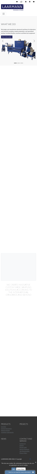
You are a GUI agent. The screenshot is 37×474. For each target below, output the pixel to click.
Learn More (21, 469)
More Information (7, 37)
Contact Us (23, 443)
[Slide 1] (15, 63)
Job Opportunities (25, 451)
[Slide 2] (18, 63)
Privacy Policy (23, 453)
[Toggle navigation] (3, 14)
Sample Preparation (6, 428)
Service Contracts (24, 449)
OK (14, 469)
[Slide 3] (21, 63)
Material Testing (5, 430)
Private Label (23, 447)
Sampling (3, 426)
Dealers (22, 445)
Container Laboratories (7, 432)
